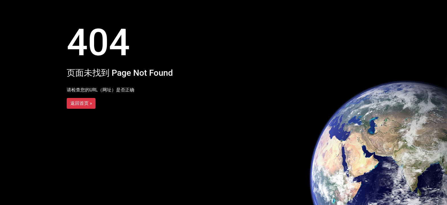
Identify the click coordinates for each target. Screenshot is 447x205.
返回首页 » (81, 103)
